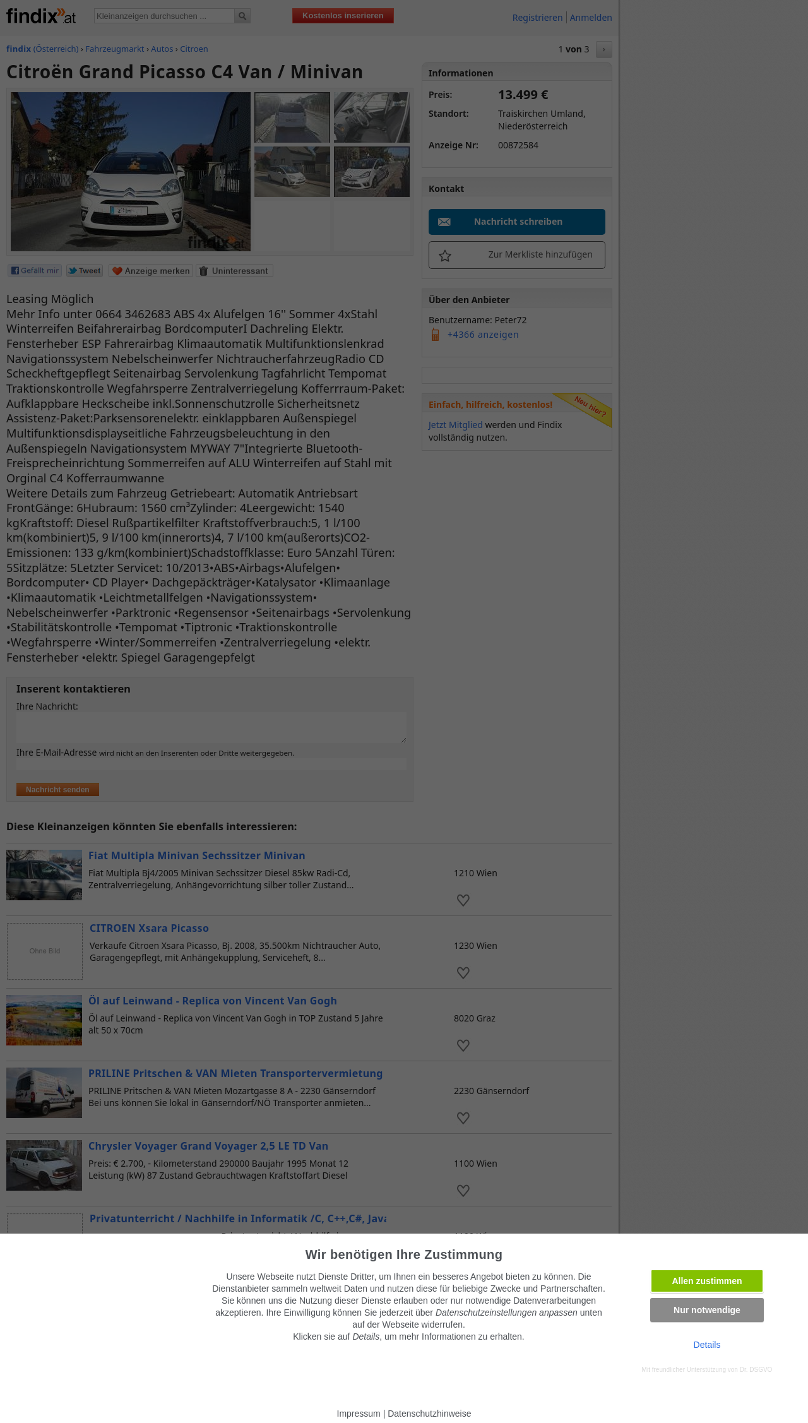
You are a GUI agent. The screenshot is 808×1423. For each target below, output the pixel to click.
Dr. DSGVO (756, 1369)
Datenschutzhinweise (429, 1413)
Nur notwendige (707, 1310)
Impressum (359, 1413)
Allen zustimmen (707, 1281)
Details (707, 1345)
